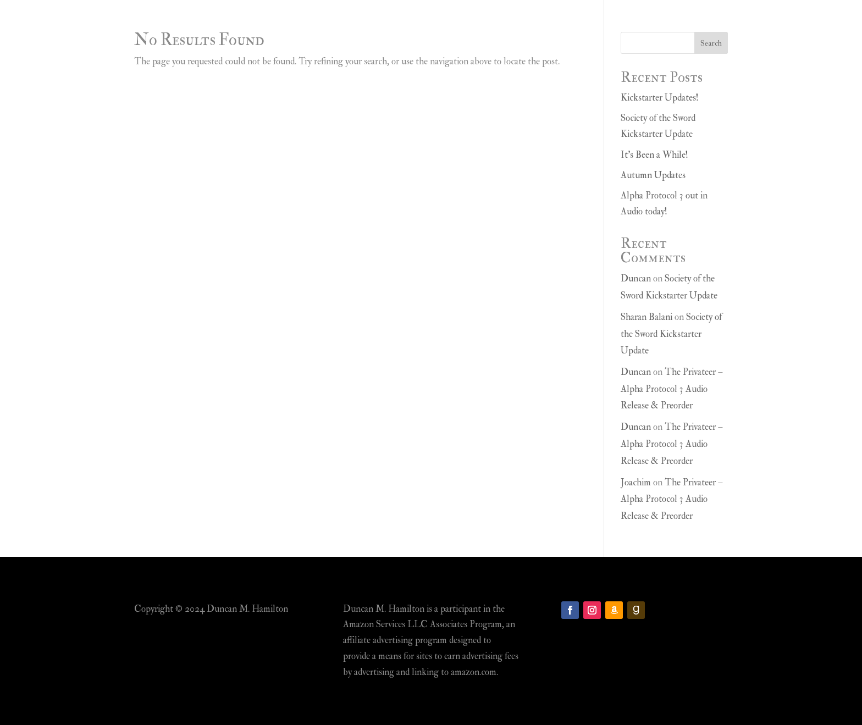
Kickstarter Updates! (660, 97)
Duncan (636, 278)
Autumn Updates (653, 175)
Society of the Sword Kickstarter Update (671, 333)
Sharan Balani (646, 317)
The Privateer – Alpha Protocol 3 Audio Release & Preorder (672, 388)
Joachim (636, 482)
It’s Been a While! (654, 155)
